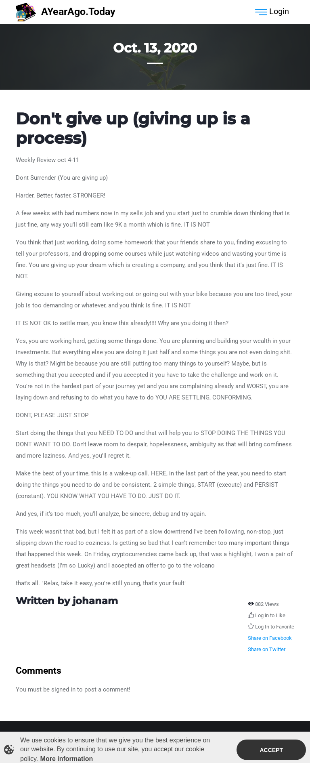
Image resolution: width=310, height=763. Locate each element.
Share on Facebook (270, 638)
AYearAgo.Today (65, 12)
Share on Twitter (266, 649)
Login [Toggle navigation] (272, 12)
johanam (95, 601)
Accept (271, 751)
